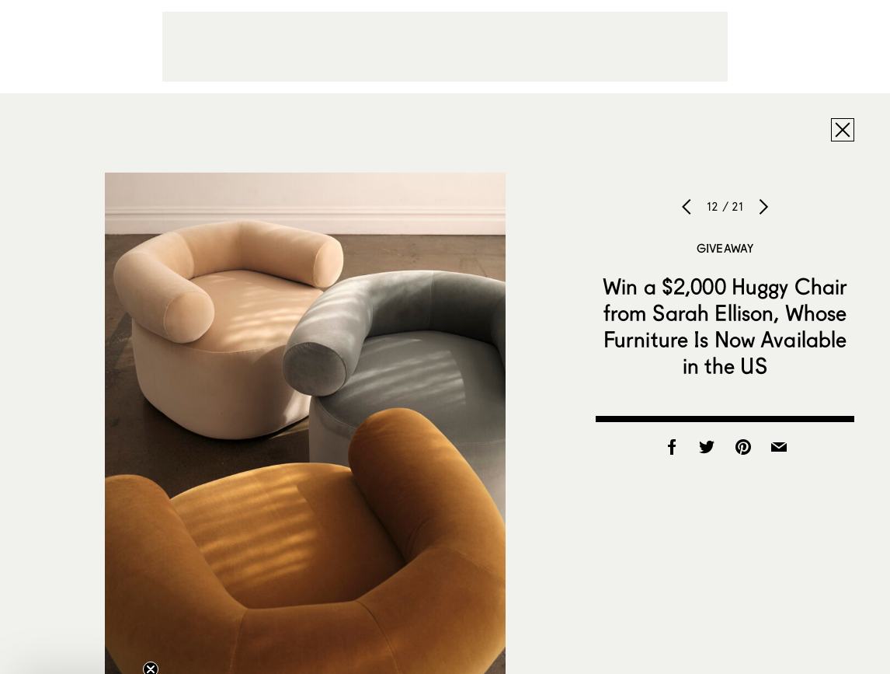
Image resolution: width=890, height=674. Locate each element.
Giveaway (725, 248)
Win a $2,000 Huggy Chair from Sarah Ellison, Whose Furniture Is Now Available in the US (725, 326)
